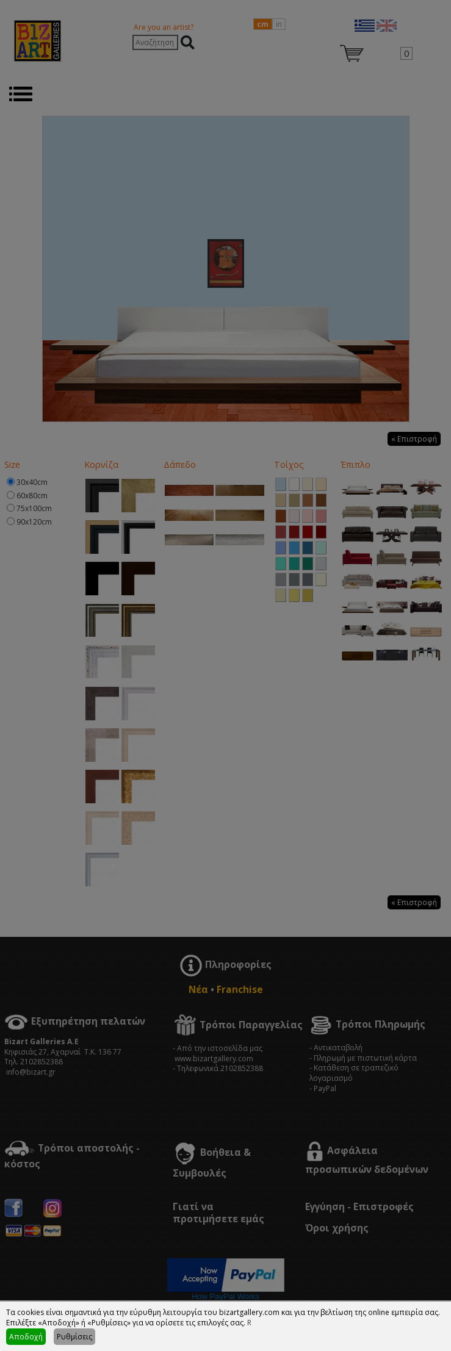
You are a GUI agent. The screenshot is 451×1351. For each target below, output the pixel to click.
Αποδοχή (26, 1336)
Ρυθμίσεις (74, 1336)
